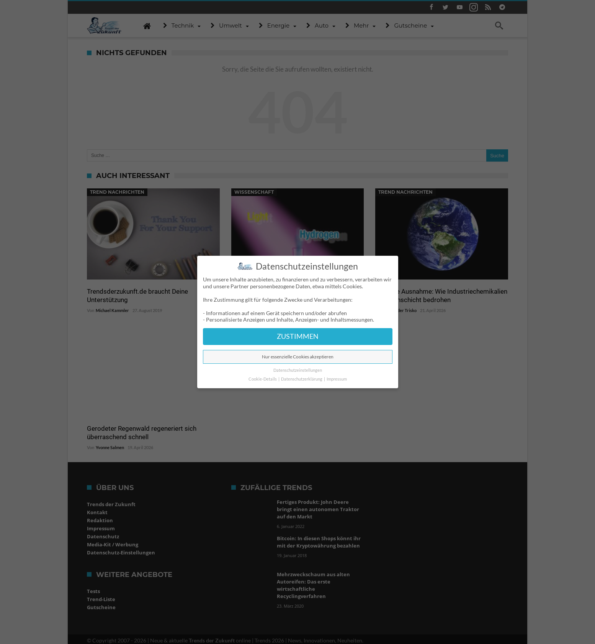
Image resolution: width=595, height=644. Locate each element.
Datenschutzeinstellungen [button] (297, 370)
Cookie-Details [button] (263, 379)
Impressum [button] (337, 379)
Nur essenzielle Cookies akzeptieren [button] (297, 357)
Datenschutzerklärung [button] (302, 379)
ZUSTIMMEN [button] (298, 336)
